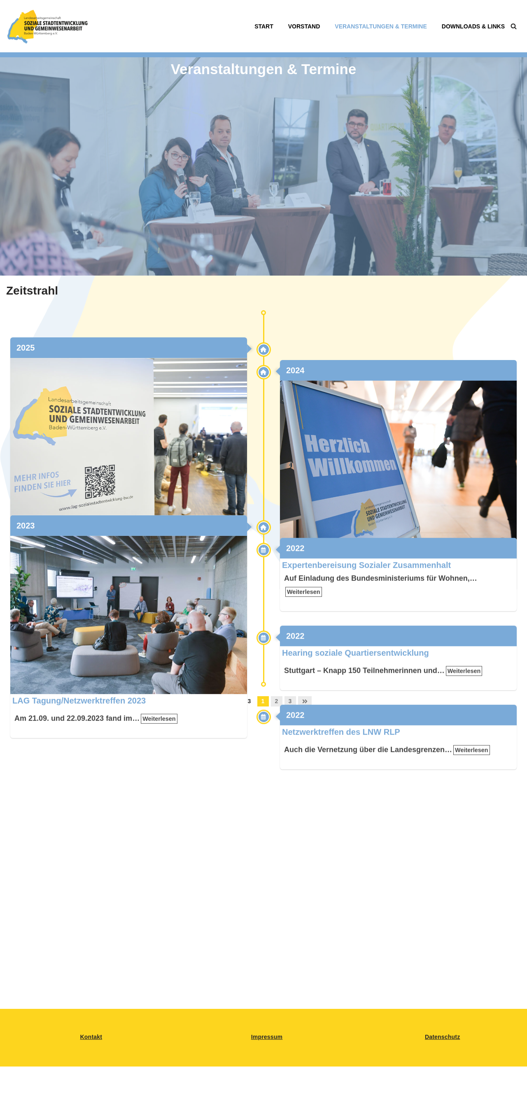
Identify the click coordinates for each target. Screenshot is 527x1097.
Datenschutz (442, 1037)
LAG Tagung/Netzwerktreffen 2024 (348, 552)
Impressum (267, 1037)
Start (263, 26)
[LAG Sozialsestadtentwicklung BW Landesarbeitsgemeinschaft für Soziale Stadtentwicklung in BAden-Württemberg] (47, 26)
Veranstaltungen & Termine (381, 26)
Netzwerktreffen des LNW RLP (341, 798)
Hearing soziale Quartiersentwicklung (355, 719)
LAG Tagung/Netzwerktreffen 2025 (79, 530)
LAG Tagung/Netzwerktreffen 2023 (79, 767)
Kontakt (91, 1037)
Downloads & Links (473, 26)
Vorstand (304, 26)
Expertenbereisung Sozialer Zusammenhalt (366, 631)
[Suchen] (514, 26)
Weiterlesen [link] (155, 548)
